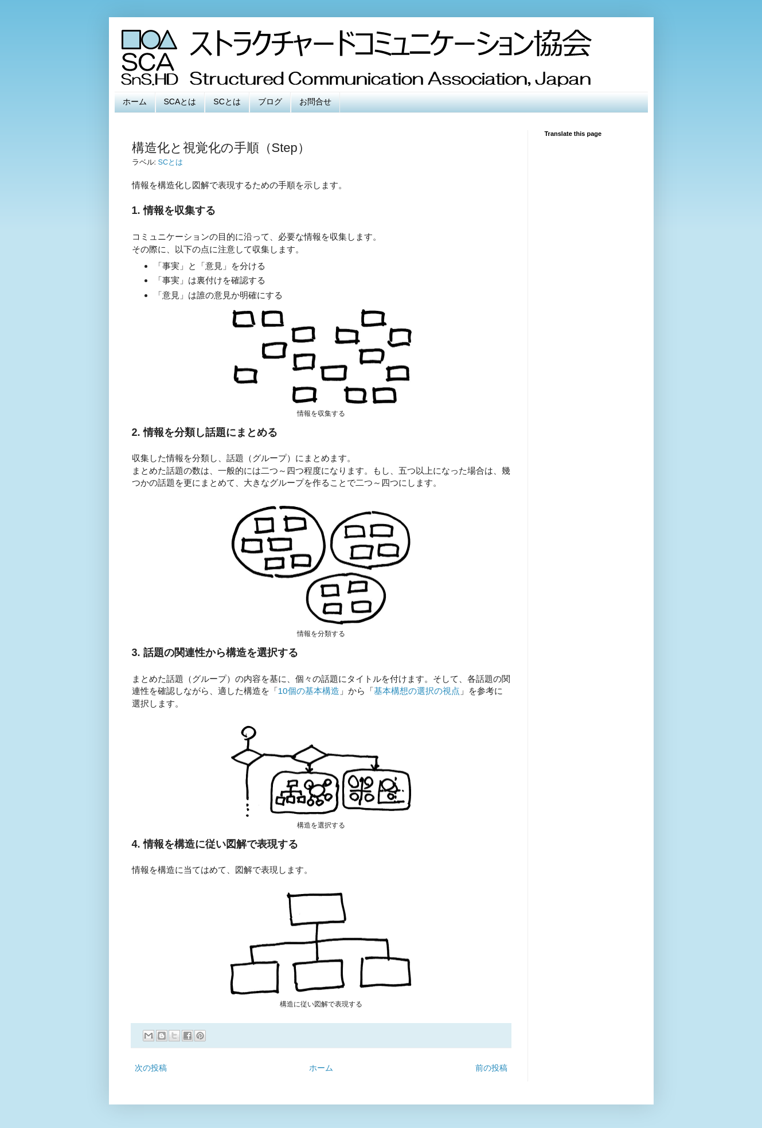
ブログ (270, 101)
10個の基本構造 (308, 691)
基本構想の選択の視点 (417, 691)
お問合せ (315, 101)
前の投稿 (491, 1067)
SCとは (226, 101)
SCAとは (180, 101)
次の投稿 (151, 1067)
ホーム (135, 101)
